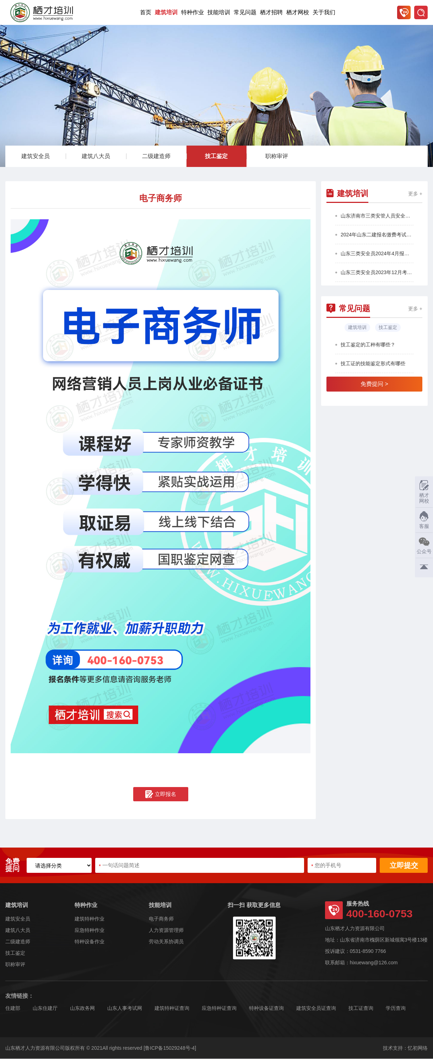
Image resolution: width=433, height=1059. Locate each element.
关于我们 (324, 12)
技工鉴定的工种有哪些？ (368, 345)
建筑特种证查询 (172, 1008)
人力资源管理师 (166, 930)
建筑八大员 (96, 156)
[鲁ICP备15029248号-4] (170, 1048)
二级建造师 (156, 156)
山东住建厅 (45, 1008)
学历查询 (396, 1008)
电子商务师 (161, 919)
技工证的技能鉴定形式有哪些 (373, 364)
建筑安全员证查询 (316, 1008)
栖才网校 (297, 12)
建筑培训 (166, 12)
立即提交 (404, 866)
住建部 (12, 1008)
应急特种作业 (89, 930)
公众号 (423, 545)
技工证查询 (360, 1008)
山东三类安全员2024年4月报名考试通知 (377, 254)
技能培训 (218, 12)
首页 (145, 12)
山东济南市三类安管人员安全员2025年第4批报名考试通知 (377, 216)
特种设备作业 (89, 942)
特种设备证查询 (266, 1008)
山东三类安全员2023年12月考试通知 (377, 273)
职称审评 (276, 156)
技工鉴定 (216, 156)
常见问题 (245, 12)
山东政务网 (82, 1008)
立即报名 (160, 794)
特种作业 (192, 12)
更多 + (415, 194)
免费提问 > (374, 384)
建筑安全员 (35, 156)
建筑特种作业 (89, 919)
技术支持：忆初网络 (405, 1048)
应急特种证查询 (219, 1008)
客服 (422, 520)
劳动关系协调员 (166, 942)
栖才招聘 (271, 12)
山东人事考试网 (124, 1008)
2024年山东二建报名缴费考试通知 (377, 235)
